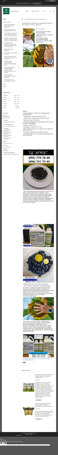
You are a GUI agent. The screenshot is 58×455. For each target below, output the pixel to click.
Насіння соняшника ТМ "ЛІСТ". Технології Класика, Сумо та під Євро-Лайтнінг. (10, 57)
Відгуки (4, 86)
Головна (26, 11)
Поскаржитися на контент (27, 435)
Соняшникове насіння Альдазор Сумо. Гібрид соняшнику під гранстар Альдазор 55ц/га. (44, 376)
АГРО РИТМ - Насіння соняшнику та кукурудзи (11, 53)
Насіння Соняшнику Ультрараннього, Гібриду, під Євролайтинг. (10, 76)
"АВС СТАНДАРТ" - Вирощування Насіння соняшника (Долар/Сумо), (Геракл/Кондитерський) (11, 34)
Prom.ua (35, 433)
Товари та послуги (35, 11)
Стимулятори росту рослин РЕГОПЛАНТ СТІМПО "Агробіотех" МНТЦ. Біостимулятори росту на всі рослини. (10, 70)
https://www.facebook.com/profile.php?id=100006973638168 (13, 154)
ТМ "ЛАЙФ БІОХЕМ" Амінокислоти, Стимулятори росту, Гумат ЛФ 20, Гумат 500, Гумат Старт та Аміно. (10, 44)
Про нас (4, 84)
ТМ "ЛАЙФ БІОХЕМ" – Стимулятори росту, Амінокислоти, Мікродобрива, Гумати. (10, 63)
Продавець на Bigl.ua (29, 434)
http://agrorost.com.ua (7, 143)
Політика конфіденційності (37, 435)
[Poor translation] (5, 443)
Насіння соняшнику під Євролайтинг (8, 50)
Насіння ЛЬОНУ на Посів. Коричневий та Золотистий (9, 80)
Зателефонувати (37, 3)
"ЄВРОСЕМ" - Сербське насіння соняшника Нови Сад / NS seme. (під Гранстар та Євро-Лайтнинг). (11, 39)
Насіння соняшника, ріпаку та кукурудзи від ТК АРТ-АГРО (10, 30)
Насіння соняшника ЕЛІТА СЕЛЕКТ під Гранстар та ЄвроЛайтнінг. (9, 26)
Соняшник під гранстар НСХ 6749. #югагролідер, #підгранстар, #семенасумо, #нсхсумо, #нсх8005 (43, 405)
